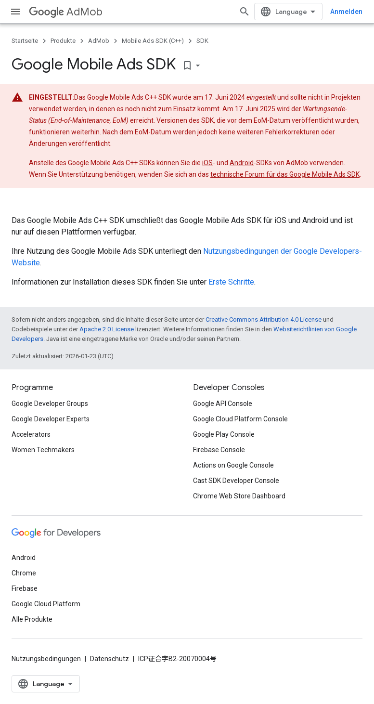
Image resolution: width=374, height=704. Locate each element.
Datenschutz (109, 659)
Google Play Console (224, 434)
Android (242, 163)
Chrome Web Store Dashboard (239, 496)
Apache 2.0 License (106, 329)
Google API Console (222, 403)
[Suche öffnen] (244, 11)
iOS (207, 163)
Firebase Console (219, 450)
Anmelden (346, 11)
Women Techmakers (43, 450)
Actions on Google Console (233, 465)
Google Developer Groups (50, 403)
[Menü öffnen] (15, 11)
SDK (202, 40)
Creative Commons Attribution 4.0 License (264, 319)
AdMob (66, 11)
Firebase (25, 588)
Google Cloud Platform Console (240, 419)
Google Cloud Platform (46, 604)
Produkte (63, 40)
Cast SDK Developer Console (236, 480)
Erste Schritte (231, 282)
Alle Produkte (32, 619)
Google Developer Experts (51, 419)
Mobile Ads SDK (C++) (153, 40)
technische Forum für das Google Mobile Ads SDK (285, 174)
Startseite (25, 40)
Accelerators (31, 434)
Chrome (24, 573)
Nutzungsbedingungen (46, 659)
